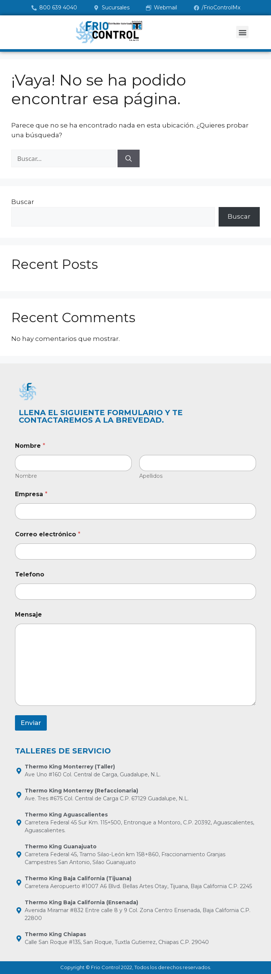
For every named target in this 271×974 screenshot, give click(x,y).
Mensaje (28, 614)
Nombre (26, 476)
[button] (242, 32)
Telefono (29, 574)
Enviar (31, 722)
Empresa (31, 494)
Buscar (22, 202)
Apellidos (150, 476)
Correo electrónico (47, 534)
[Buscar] (129, 159)
